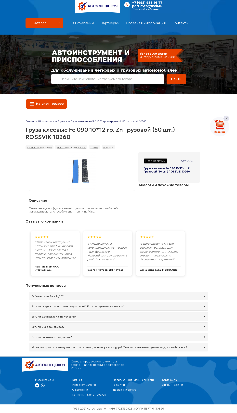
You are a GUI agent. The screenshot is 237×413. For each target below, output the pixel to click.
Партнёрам (109, 23)
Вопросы (108, 147)
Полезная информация (147, 23)
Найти (176, 79)
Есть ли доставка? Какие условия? (53, 316)
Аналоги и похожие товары (71, 147)
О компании (83, 23)
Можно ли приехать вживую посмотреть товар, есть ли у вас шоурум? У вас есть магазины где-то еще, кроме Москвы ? (109, 347)
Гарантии (119, 384)
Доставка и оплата (124, 389)
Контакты (180, 23)
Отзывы (94, 147)
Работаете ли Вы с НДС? (47, 296)
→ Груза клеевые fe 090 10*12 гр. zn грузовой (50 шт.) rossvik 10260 (107, 121)
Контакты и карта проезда (89, 394)
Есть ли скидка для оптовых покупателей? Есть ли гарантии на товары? (78, 306)
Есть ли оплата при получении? (51, 337)
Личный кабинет (145, 9)
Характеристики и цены (39, 147)
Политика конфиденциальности (133, 379)
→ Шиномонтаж (44, 121)
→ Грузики (61, 121)
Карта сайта (169, 379)
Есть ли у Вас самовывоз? (47, 326)
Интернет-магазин (84, 384)
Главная (30, 121)
